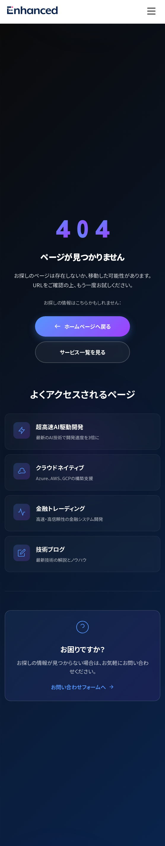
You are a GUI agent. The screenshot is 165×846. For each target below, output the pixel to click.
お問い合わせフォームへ (82, 687)
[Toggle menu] (151, 11)
